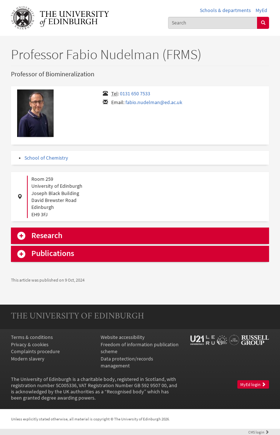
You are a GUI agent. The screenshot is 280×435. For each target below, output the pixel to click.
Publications (52, 253)
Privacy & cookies (29, 344)
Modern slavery (27, 359)
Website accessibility (123, 337)
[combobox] (213, 23)
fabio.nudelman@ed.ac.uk (153, 102)
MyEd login (253, 384)
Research (46, 235)
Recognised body (125, 392)
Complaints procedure (35, 351)
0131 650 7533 (135, 94)
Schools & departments (225, 10)
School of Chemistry (46, 158)
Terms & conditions (32, 337)
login (258, 432)
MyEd (261, 10)
